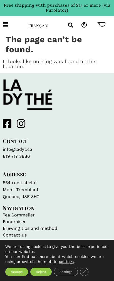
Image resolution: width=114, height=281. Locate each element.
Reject (41, 272)
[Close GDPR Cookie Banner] (84, 272)
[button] (11, 25)
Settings (66, 272)
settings (66, 261)
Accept (17, 272)
